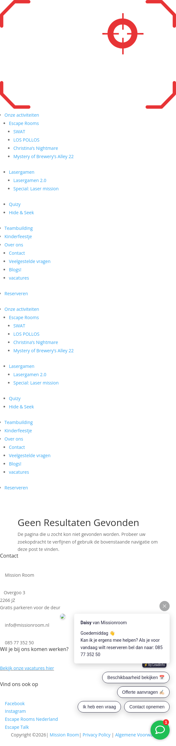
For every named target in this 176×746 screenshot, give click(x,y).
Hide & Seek (21, 212)
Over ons (13, 245)
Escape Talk (17, 727)
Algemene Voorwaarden (140, 735)
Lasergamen (21, 172)
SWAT (19, 131)
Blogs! (15, 270)
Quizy (15, 204)
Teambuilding (18, 228)
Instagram (15, 711)
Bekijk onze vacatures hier (27, 668)
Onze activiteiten (21, 115)
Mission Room (64, 735)
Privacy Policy (96, 735)
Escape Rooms (24, 123)
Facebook (15, 703)
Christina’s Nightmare (35, 148)
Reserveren (16, 293)
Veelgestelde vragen (30, 261)
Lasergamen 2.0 (29, 180)
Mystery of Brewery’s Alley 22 (43, 156)
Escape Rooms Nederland (31, 719)
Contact (17, 253)
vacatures (19, 278)
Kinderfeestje (18, 236)
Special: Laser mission (36, 189)
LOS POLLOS (26, 140)
